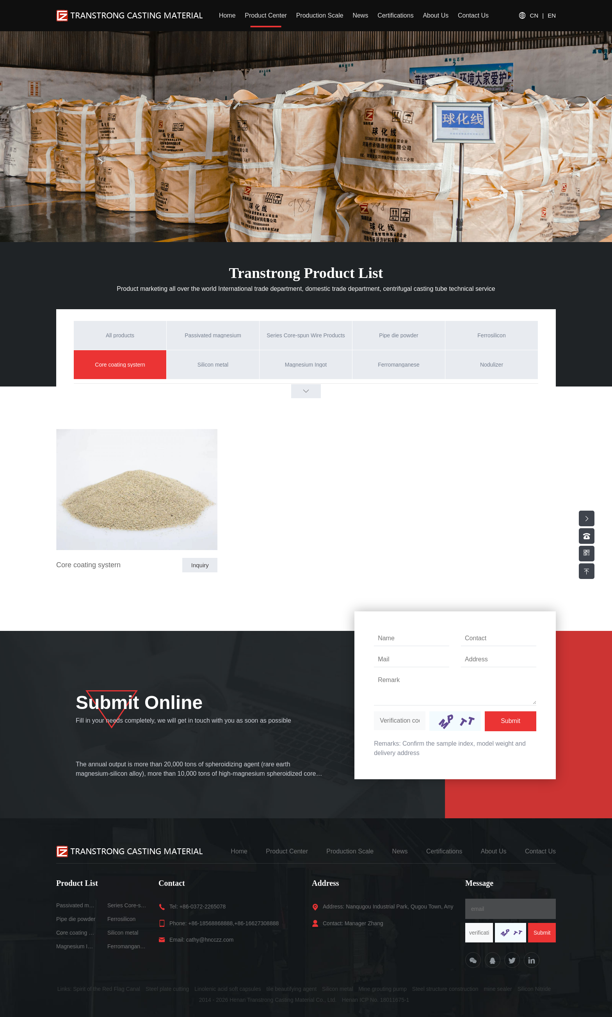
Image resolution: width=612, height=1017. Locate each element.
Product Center (266, 15)
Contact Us (473, 15)
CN (534, 16)
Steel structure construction (445, 989)
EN (552, 16)
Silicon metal (122, 933)
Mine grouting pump (382, 989)
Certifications (395, 15)
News (360, 15)
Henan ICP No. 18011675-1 (375, 1000)
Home (227, 15)
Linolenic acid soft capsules (227, 989)
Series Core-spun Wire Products (127, 905)
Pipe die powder (75, 919)
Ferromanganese (127, 946)
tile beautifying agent (292, 989)
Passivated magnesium (76, 905)
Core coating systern (88, 565)
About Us (435, 15)
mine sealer (498, 989)
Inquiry (200, 565)
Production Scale (319, 15)
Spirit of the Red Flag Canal (106, 989)
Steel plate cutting (167, 989)
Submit (510, 721)
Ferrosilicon (121, 919)
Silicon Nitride (534, 989)
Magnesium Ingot (76, 946)
